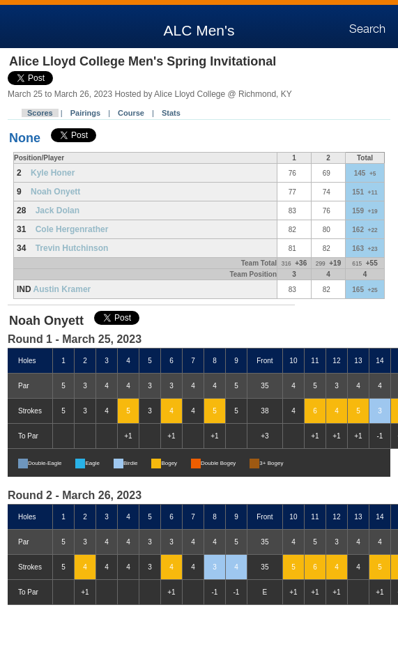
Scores (40, 113)
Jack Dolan (57, 210)
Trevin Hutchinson (72, 248)
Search (367, 29)
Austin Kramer (62, 289)
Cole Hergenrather (72, 229)
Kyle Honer (53, 173)
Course (131, 113)
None (24, 138)
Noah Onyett (55, 192)
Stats (171, 113)
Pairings (85, 113)
